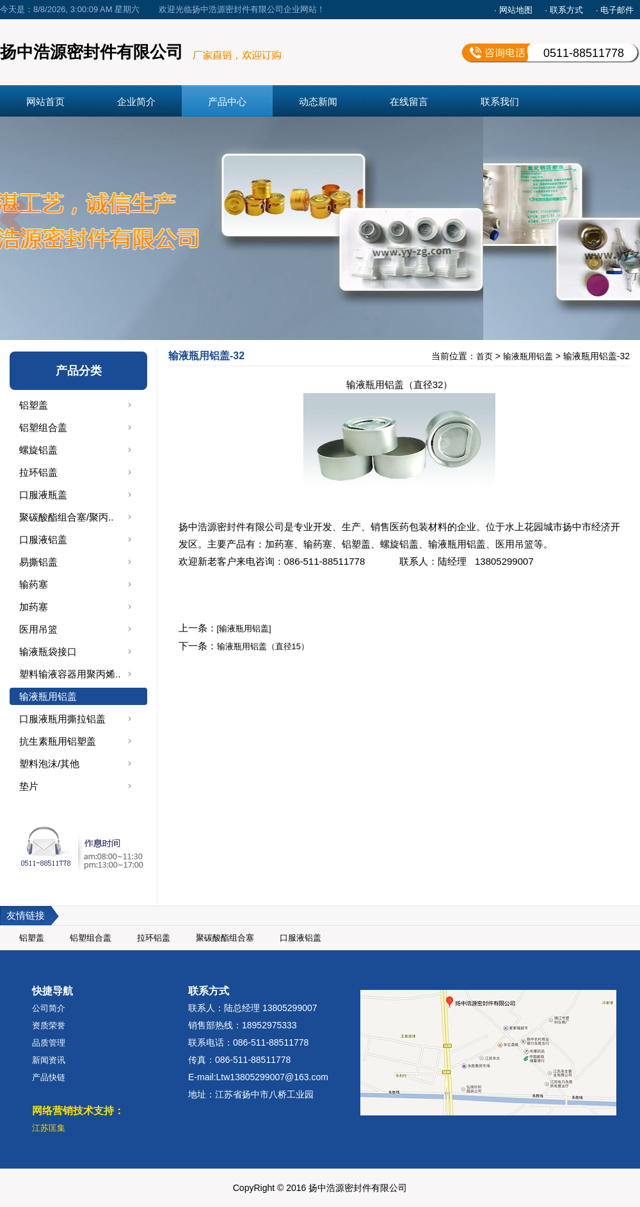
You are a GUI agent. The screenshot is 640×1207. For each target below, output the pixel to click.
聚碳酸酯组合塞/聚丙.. (66, 517)
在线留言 (409, 101)
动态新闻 (318, 101)
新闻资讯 (48, 1060)
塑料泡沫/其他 (49, 763)
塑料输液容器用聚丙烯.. (69, 673)
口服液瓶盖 (43, 494)
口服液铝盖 (43, 539)
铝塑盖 (33, 405)
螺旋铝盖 (38, 449)
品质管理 (48, 1043)
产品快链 (48, 1077)
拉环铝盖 (38, 472)
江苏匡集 (48, 1128)
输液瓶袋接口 (48, 651)
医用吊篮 (38, 629)
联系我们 (500, 101)
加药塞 (33, 606)
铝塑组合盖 (43, 427)
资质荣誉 (48, 1025)
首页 (484, 356)
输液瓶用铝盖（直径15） (263, 646)
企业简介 (136, 101)
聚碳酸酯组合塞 (225, 938)
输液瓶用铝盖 (48, 696)
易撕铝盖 (38, 561)
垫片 (28, 786)
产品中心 (227, 101)
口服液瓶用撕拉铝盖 (62, 718)
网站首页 (45, 101)
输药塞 (33, 584)
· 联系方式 (564, 10)
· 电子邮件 (615, 10)
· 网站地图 (513, 10)
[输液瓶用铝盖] (244, 628)
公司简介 (48, 1008)
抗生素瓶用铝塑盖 (57, 741)
